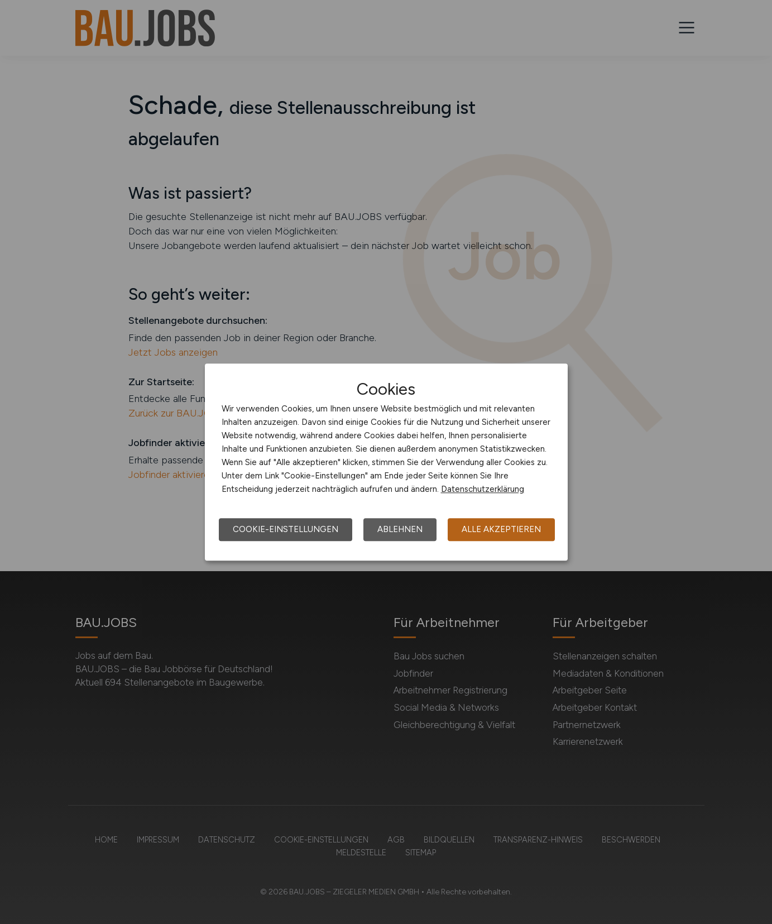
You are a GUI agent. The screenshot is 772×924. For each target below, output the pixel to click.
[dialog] (386, 462)
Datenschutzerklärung (482, 489)
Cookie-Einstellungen (285, 529)
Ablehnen (400, 529)
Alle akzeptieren (501, 529)
